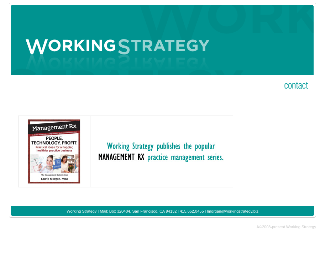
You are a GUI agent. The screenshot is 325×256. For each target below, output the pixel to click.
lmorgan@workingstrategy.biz (232, 211)
